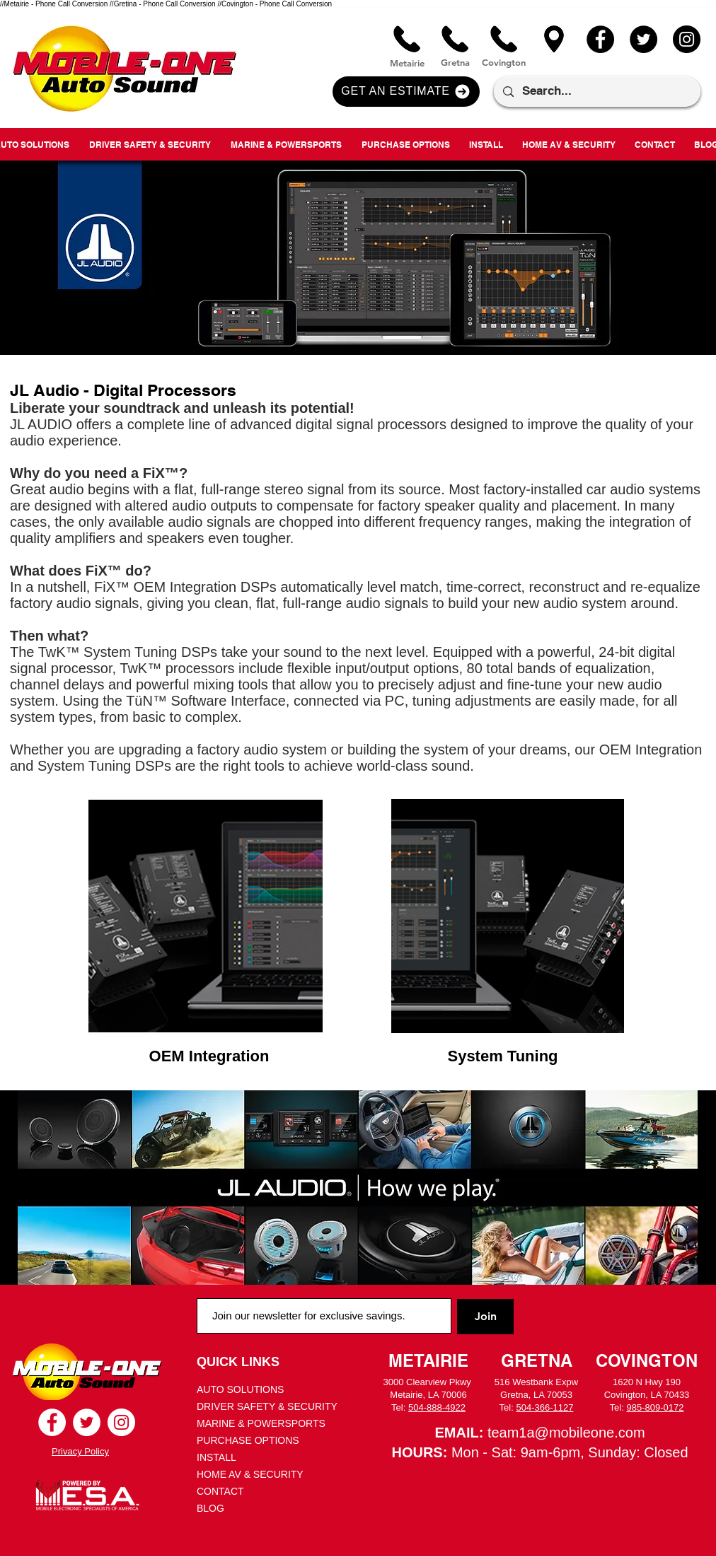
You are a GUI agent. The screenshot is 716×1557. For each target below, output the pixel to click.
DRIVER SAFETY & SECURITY (267, 1406)
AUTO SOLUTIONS (240, 1389)
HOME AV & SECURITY (250, 1474)
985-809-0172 (654, 1407)
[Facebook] (600, 39)
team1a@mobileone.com (566, 1432)
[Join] (485, 1316)
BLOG (210, 1508)
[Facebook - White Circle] (52, 1422)
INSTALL (216, 1457)
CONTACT (220, 1491)
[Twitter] (643, 39)
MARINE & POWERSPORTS (261, 1423)
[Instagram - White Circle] (121, 1422)
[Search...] (596, 91)
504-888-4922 (437, 1407)
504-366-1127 (544, 1407)
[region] (205, 916)
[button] (406, 91)
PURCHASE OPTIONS (248, 1440)
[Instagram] (686, 39)
